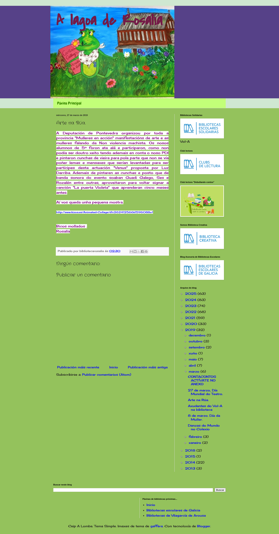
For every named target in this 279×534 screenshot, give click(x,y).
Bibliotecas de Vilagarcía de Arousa (176, 515)
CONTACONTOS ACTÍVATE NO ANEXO (202, 380)
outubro (196, 341)
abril (193, 365)
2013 (190, 468)
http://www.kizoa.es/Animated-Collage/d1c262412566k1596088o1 (104, 212)
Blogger (203, 526)
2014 (190, 462)
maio (193, 359)
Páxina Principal (69, 103)
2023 (191, 306)
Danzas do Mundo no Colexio (204, 427)
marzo (195, 371)
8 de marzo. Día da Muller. (204, 417)
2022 (191, 312)
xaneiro (195, 443)
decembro (198, 335)
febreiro (196, 437)
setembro (197, 347)
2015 (190, 456)
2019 (190, 330)
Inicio (113, 367)
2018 (190, 450)
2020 (191, 324)
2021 (190, 318)
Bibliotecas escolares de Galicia (173, 510)
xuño (193, 353)
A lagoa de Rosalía (109, 20)
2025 (191, 294)
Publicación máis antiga (148, 367)
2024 (191, 300)
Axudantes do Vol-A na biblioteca (205, 407)
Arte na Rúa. (198, 400)
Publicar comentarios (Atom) (106, 374)
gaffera (156, 526)
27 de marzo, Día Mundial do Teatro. (205, 392)
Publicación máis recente (78, 367)
